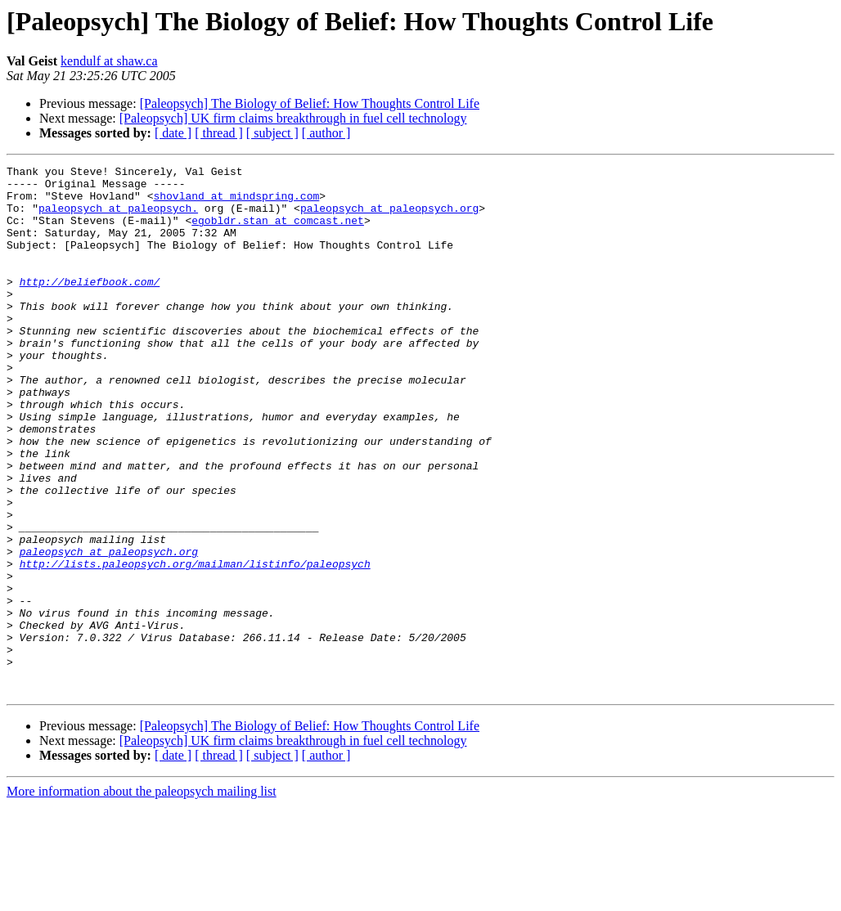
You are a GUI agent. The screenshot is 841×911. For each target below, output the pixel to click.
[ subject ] (272, 133)
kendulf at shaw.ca (109, 61)
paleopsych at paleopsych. (118, 217)
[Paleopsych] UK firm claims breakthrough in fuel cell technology (293, 118)
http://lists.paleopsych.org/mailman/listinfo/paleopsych (195, 644)
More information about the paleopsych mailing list (142, 897)
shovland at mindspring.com (236, 202)
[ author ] (326, 133)
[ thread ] (219, 133)
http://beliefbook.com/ (90, 305)
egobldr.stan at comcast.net (277, 232)
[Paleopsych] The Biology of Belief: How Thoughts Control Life (309, 103)
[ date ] (173, 133)
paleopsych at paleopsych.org (389, 217)
